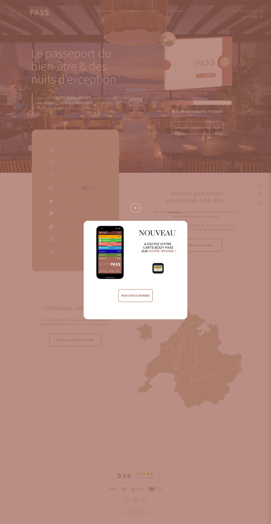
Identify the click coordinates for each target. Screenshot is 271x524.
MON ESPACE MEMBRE (135, 296)
